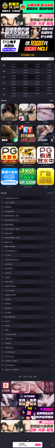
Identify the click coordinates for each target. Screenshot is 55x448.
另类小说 (25, 90)
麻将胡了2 (13, 66)
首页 (20, 376)
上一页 (25, 376)
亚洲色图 (25, 81)
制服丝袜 (14, 78)
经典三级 (25, 78)
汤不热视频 (49, 93)
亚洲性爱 (14, 76)
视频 (4, 71)
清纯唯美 (25, 84)
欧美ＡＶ (37, 70)
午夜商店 (25, 93)
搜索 (51, 58)
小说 (4, 88)
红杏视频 (14, 96)
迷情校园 (14, 90)
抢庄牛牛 (49, 66)
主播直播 (37, 72)
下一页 (30, 376)
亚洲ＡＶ (14, 70)
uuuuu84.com (27, 55)
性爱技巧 (49, 90)
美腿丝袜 (14, 84)
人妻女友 (37, 87)
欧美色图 (37, 81)
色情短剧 (25, 96)
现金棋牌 (37, 66)
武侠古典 (49, 87)
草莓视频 (37, 93)
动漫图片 (49, 81)
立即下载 (38, 444)
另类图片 (49, 84)
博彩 (4, 65)
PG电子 (13, 64)
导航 (4, 94)
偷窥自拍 (14, 81)
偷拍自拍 (25, 76)
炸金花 (25, 66)
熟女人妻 (14, 72)
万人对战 (37, 64)
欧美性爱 (49, 76)
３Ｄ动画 (49, 70)
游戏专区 (49, 64)
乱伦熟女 (37, 78)
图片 (4, 83)
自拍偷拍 (25, 70)
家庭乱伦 (25, 87)
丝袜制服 (25, 72)
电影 (4, 77)
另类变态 (49, 78)
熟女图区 (37, 84)
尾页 (35, 376)
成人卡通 (37, 76)
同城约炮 (14, 93)
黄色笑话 (37, 90)
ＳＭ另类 (49, 72)
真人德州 (25, 64)
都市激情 (14, 87)
